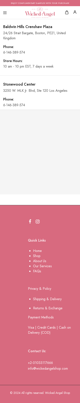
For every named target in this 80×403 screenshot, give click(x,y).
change (57, 308)
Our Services (42, 266)
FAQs (37, 271)
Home (37, 250)
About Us (39, 261)
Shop (37, 255)
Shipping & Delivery (47, 299)
